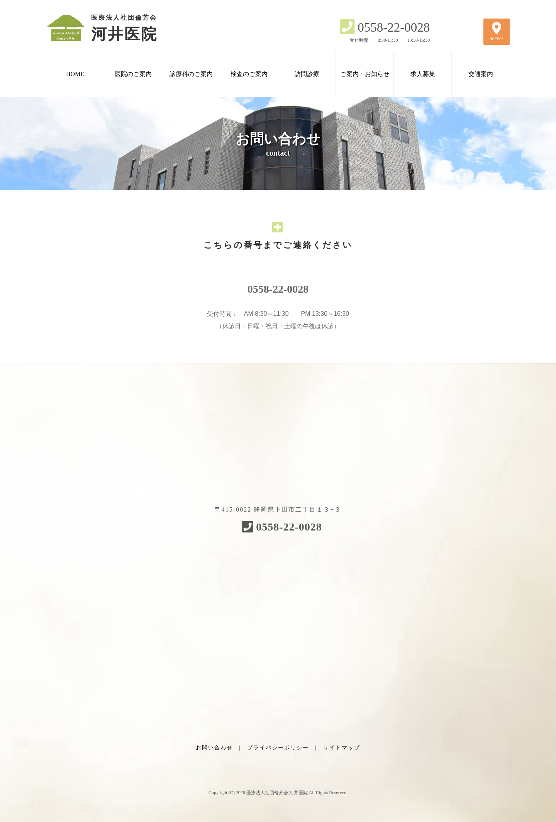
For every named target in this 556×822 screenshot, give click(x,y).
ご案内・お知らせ (365, 74)
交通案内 (480, 74)
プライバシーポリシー (278, 748)
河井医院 (112, 28)
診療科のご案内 (191, 74)
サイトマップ (341, 748)
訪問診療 (307, 74)
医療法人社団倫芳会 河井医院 (277, 792)
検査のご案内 (249, 74)
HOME (75, 74)
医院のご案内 (133, 74)
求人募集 (422, 74)
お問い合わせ (214, 748)
